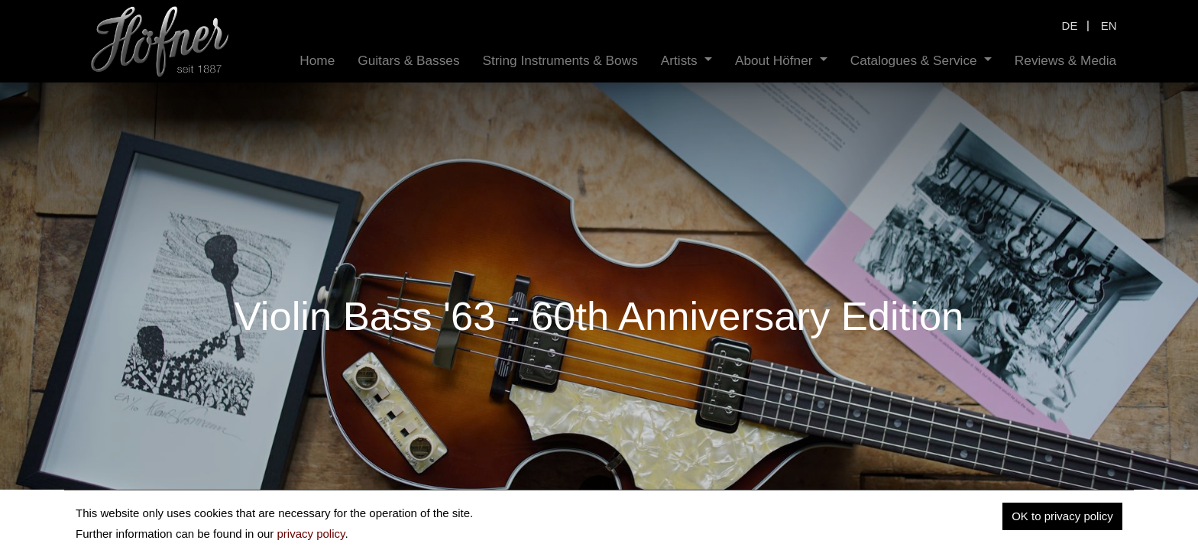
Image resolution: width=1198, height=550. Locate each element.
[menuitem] (317, 60)
